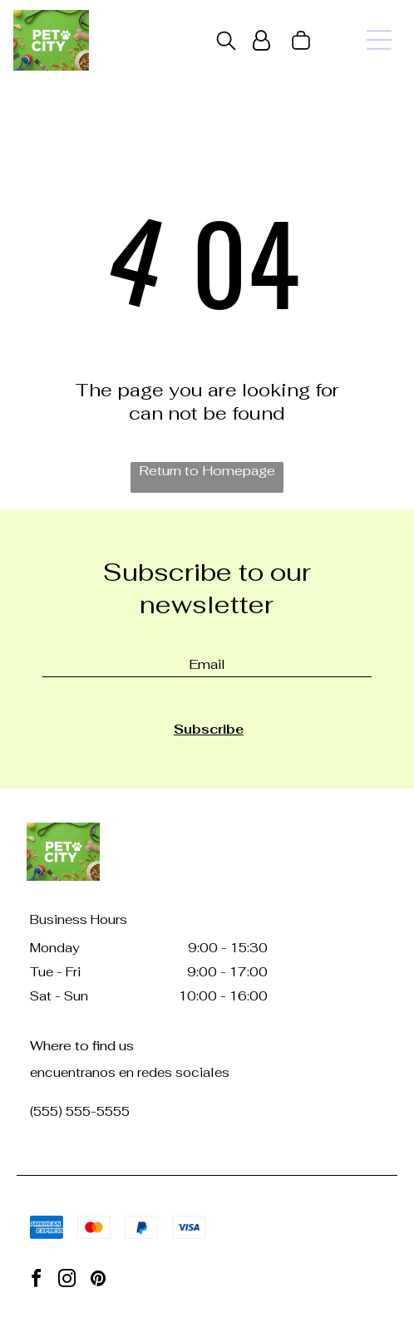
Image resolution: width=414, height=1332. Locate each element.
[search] (226, 42)
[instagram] (67, 1281)
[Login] (261, 40)
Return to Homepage (207, 470)
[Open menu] (379, 39)
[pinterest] (98, 1281)
